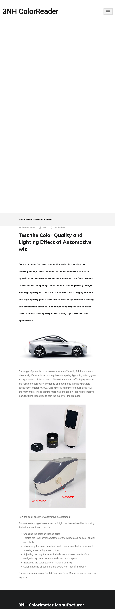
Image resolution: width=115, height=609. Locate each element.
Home (22, 219)
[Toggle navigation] (108, 11)
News (30, 219)
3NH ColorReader (30, 11)
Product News (44, 219)
